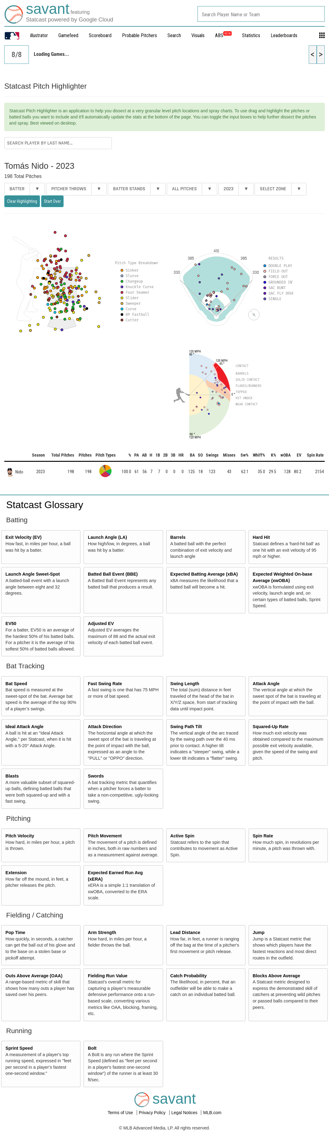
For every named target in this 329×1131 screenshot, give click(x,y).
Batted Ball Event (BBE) (113, 574)
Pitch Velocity (20, 835)
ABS (223, 35)
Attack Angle (266, 683)
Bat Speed (16, 683)
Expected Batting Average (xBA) (204, 574)
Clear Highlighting (22, 201)
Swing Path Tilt (186, 726)
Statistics (251, 35)
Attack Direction (105, 726)
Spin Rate (263, 835)
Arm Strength (102, 932)
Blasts (12, 776)
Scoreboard (100, 35)
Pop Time (15, 932)
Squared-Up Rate (271, 726)
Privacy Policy (153, 1112)
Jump (258, 932)
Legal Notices (185, 1112)
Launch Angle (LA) (107, 537)
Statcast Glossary (44, 504)
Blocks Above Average (276, 975)
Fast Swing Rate (105, 683)
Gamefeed (68, 35)
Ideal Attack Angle (25, 726)
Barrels (178, 537)
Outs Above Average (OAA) (34, 975)
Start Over (52, 201)
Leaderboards (284, 35)
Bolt (92, 1048)
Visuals (198, 35)
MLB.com (212, 1112)
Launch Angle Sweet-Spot (33, 574)
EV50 (11, 623)
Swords (96, 776)
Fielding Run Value (107, 975)
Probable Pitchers (139, 35)
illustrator (39, 35)
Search (174, 35)
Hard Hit (261, 537)
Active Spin (182, 835)
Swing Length (184, 683)
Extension (16, 872)
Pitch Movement (105, 835)
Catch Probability (188, 975)
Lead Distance (185, 932)
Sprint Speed (19, 1048)
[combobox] (261, 14)
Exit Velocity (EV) (24, 537)
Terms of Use (121, 1112)
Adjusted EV (101, 623)
